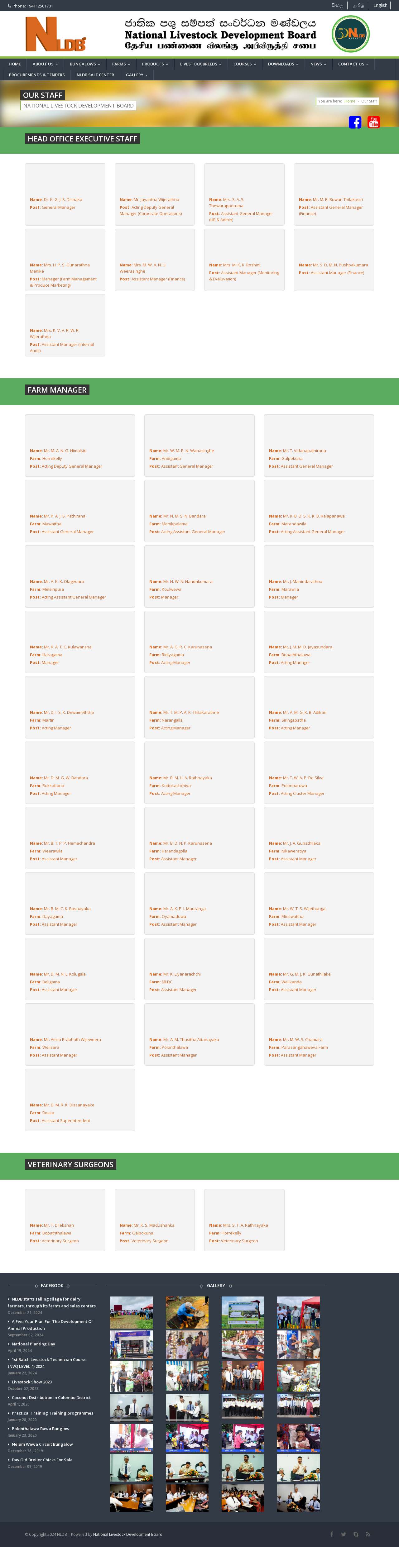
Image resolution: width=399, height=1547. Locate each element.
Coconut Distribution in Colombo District (52, 1401)
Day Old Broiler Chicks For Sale (52, 1463)
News (319, 64)
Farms (122, 64)
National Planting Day (52, 1347)
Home (15, 64)
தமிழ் (358, 5)
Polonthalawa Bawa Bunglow (52, 1432)
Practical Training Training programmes (52, 1416)
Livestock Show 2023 (52, 1385)
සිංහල (337, 5)
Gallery (138, 75)
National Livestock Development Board (127, 1534)
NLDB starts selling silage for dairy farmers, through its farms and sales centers (52, 1306)
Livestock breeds (202, 64)
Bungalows (86, 64)
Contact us (355, 64)
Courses (246, 64)
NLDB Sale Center (95, 75)
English (380, 5)
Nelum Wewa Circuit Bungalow (52, 1447)
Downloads (284, 64)
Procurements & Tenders (37, 75)
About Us (47, 64)
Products (156, 64)
